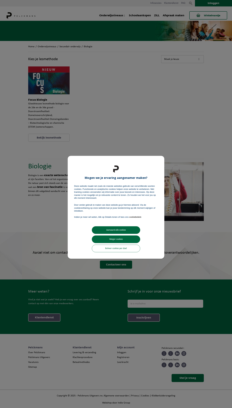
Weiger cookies (116, 239)
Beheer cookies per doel (116, 248)
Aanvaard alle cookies (116, 230)
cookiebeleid (135, 217)
